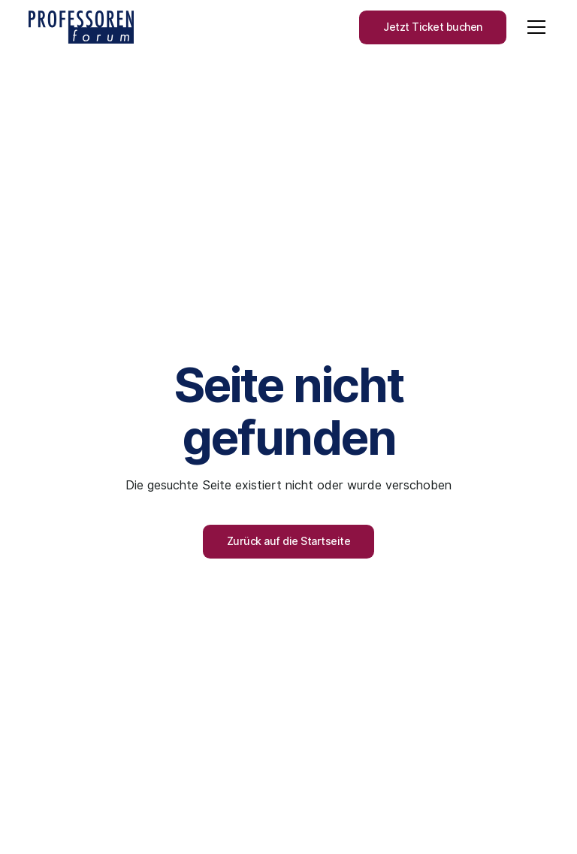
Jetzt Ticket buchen (432, 27)
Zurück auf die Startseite (289, 541)
